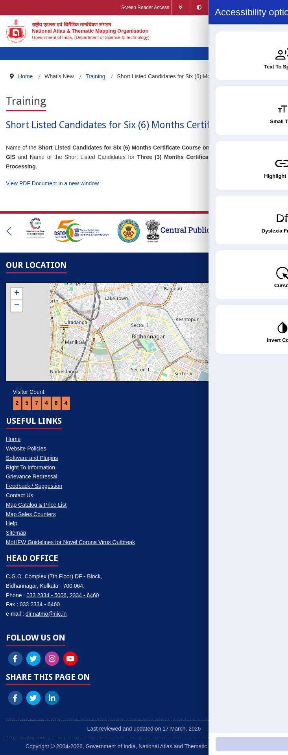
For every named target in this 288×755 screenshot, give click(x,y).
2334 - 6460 (84, 595)
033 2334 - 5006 (46, 595)
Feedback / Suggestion (34, 486)
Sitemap (16, 533)
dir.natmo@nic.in (46, 614)
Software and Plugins (32, 458)
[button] (9, 231)
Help (11, 523)
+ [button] (16, 293)
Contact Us (19, 495)
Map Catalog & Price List (36, 505)
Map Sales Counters (31, 514)
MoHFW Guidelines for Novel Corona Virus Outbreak (70, 542)
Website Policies (26, 448)
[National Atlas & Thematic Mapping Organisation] (78, 31)
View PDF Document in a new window (52, 183)
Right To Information (30, 467)
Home (13, 439)
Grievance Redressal (31, 476)
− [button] (16, 306)
